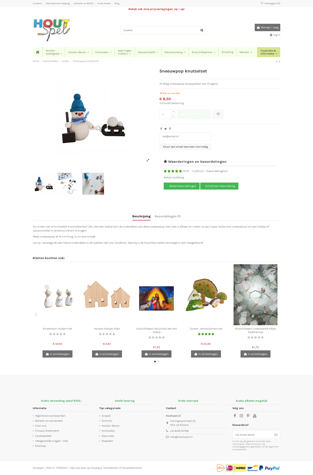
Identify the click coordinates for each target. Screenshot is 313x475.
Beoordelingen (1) (168, 216)
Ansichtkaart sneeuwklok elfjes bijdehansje (255, 330)
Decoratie (108, 436)
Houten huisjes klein (107, 328)
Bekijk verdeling (174, 177)
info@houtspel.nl (181, 437)
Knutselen (108, 430)
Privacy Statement (47, 430)
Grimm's (107, 420)
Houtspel (38, 468)
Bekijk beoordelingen (182, 186)
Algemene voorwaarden (50, 415)
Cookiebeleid (43, 436)
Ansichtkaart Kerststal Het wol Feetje (156, 330)
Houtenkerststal (132, 468)
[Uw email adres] (252, 434)
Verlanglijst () (270, 3)
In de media (104, 3)
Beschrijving (141, 216)
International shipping (58, 3)
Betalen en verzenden (49, 420)
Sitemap (40, 446)
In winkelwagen (194, 114)
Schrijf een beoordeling (220, 186)
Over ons (41, 425)
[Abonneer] (276, 434)
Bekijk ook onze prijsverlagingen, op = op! (156, 9)
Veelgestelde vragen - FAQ (51, 441)
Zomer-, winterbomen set (206, 328)
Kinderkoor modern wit (57, 328)
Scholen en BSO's (84, 3)
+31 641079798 (179, 431)
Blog (117, 3)
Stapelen (107, 441)
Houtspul (96, 468)
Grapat (106, 415)
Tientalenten (110, 468)
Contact (37, 3)
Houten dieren (111, 425)
